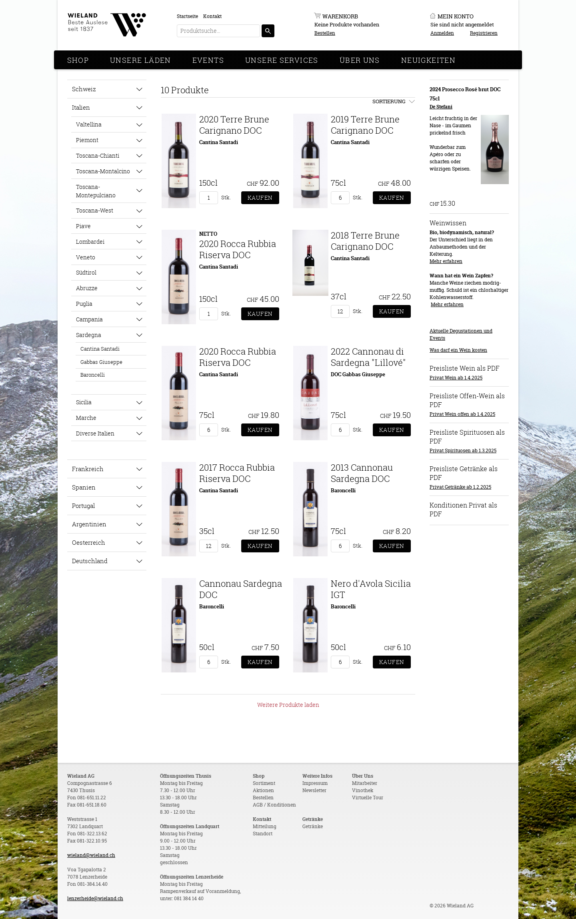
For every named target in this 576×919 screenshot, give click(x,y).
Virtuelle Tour (367, 797)
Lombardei (90, 241)
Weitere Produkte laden (288, 704)
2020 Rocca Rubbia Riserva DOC (237, 249)
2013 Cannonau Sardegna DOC (362, 473)
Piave (83, 226)
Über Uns (360, 60)
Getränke (312, 826)
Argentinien (89, 524)
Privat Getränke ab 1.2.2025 (460, 487)
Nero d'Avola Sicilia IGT (371, 589)
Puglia (84, 303)
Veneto (85, 257)
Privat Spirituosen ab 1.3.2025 (463, 450)
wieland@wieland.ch (91, 855)
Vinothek (362, 790)
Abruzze (87, 288)
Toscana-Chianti (97, 155)
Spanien (84, 487)
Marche (86, 417)
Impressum (315, 783)
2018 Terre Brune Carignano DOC (365, 240)
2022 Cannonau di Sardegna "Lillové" (368, 356)
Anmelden (442, 33)
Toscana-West (94, 210)
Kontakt (212, 16)
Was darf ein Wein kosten (458, 350)
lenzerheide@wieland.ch (95, 898)
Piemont (87, 140)
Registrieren (484, 33)
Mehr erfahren (446, 261)
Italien (81, 107)
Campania (89, 319)
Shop (78, 60)
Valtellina (89, 124)
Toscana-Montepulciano (96, 191)
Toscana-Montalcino (103, 171)
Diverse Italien (95, 433)
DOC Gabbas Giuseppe (358, 374)
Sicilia (84, 402)
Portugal (83, 506)
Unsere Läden (140, 60)
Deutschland (90, 561)
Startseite (187, 16)
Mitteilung (264, 826)
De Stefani (441, 106)
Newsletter (314, 790)
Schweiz (84, 89)
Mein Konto (456, 16)
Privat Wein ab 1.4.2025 (456, 377)
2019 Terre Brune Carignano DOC (365, 124)
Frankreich (88, 469)
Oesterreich (88, 542)
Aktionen (263, 790)
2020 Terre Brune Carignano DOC (234, 124)
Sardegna (88, 335)
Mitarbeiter (364, 783)
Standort (262, 833)
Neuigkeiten (428, 60)
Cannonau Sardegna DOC (240, 589)
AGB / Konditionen (274, 804)
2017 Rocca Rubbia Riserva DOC (237, 473)
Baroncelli (92, 374)
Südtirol (86, 272)
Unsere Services (281, 60)
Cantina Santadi (100, 348)
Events (208, 60)
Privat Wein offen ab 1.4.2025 (462, 414)
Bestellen (324, 33)
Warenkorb (340, 16)
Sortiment (264, 783)
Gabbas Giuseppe (101, 361)
